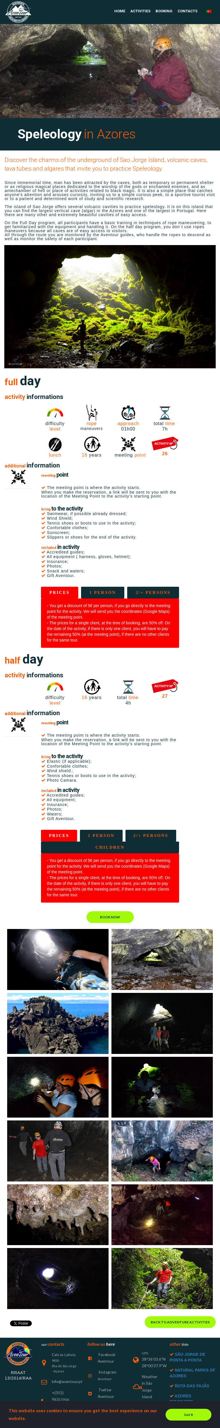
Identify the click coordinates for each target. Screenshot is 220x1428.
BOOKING (164, 11)
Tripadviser (106, 1396)
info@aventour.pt (64, 1366)
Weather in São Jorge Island (150, 1365)
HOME (119, 11)
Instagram (105, 1354)
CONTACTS (187, 11)
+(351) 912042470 (64, 1396)
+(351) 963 (59, 1376)
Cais (55, 1339)
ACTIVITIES (140, 11)
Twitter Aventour (110, 1370)
